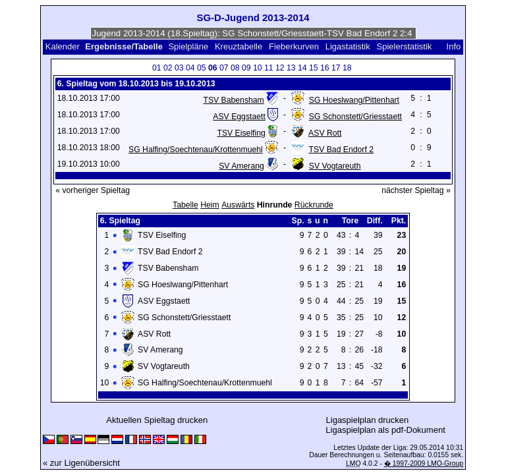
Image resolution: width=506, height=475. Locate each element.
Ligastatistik (347, 46)
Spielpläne (188, 46)
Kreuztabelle (238, 46)
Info (454, 46)
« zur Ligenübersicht (81, 463)
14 (302, 67)
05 (201, 67)
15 (313, 67)
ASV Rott (324, 133)
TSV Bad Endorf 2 (341, 149)
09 (246, 67)
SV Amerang (241, 166)
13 (291, 67)
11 (268, 67)
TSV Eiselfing (241, 133)
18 (347, 67)
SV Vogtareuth (335, 166)
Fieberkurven (294, 46)
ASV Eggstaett (239, 116)
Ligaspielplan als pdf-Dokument (385, 430)
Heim (209, 205)
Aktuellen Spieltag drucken (157, 420)
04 (190, 67)
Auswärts (237, 205)
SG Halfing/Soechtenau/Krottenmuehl (195, 149)
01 (156, 67)
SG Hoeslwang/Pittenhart (354, 100)
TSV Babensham (233, 100)
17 (336, 67)
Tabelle (185, 205)
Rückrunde (314, 205)
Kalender (62, 46)
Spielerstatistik (404, 46)
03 (179, 67)
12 (280, 67)
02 (168, 67)
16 (324, 67)
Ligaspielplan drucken (367, 420)
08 (235, 67)
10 (257, 67)
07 (224, 67)
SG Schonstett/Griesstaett (355, 116)
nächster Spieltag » (416, 190)
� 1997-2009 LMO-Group (423, 463)
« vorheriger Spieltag (92, 190)
